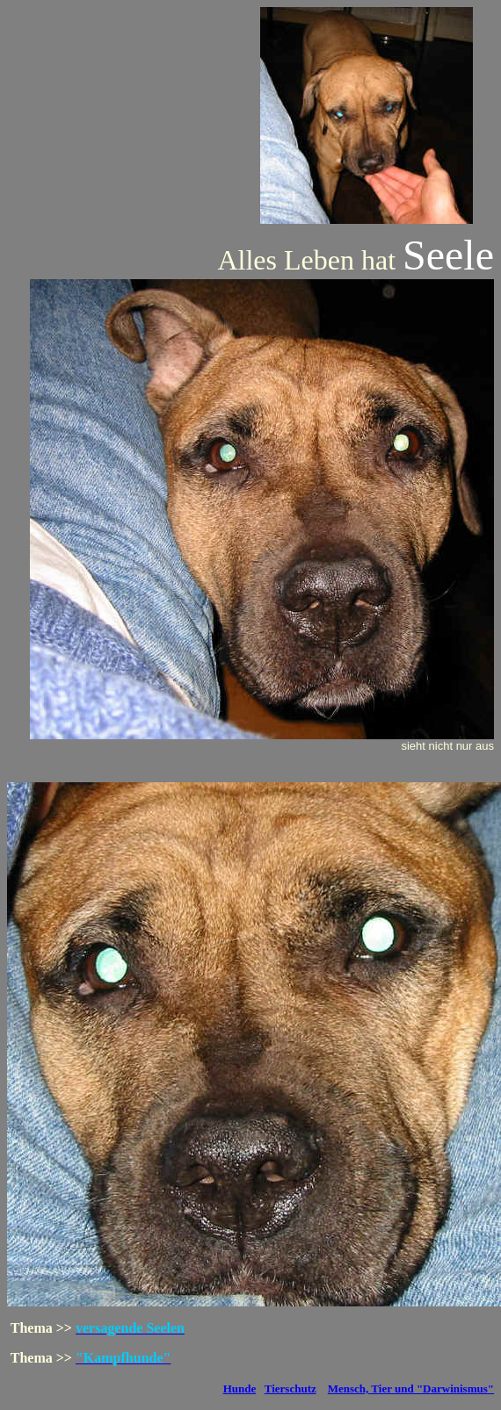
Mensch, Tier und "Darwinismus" (411, 1388)
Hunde (240, 1388)
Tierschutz (290, 1388)
